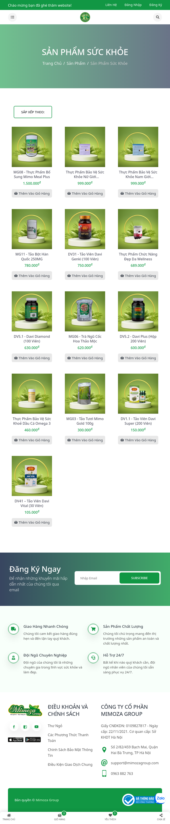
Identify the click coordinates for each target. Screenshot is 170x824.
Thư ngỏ (55, 727)
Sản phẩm (76, 63)
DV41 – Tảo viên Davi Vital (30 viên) (31, 504)
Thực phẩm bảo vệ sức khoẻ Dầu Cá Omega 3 (32, 421)
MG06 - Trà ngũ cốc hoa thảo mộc (85, 339)
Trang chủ (52, 63)
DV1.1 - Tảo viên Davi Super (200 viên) (138, 421)
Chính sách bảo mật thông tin (70, 754)
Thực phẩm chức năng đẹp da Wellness (138, 256)
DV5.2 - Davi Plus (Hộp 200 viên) (138, 339)
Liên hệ (111, 5)
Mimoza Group (47, 801)
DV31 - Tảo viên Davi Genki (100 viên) (85, 256)
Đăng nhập (133, 5)
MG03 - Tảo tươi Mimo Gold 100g (85, 421)
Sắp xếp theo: (33, 112)
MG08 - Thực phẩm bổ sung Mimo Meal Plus (32, 174)
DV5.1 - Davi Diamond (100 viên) (32, 339)
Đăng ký (155, 5)
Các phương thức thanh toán (68, 739)
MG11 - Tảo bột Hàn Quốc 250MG (32, 256)
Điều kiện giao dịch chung (70, 765)
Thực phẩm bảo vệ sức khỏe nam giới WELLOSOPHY (138, 174)
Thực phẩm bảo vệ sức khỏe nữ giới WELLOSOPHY (85, 174)
